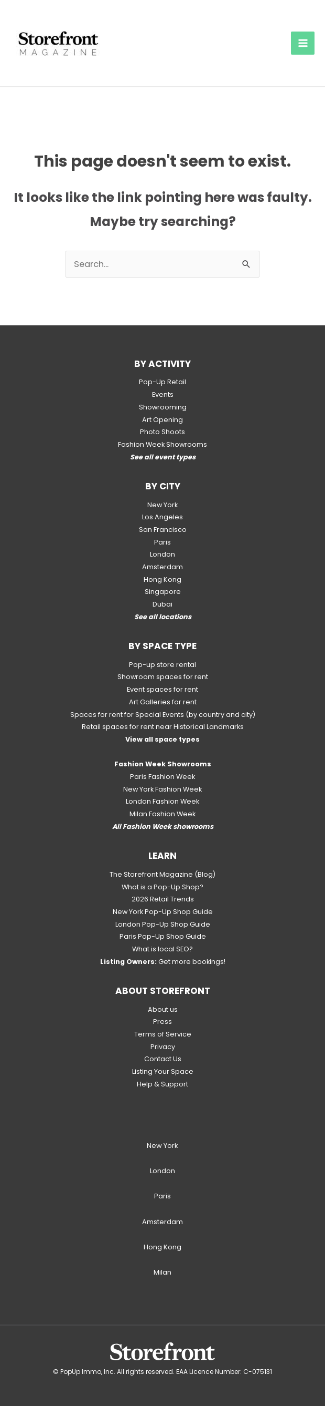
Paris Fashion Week (162, 776)
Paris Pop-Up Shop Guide (163, 936)
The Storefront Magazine (151, 874)
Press (162, 1021)
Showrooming (163, 407)
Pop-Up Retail (162, 381)
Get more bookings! (162, 961)
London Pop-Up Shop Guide (162, 924)
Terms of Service (162, 1034)
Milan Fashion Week (162, 813)
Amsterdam (162, 566)
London (162, 554)
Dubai (162, 604)
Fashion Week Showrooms (162, 444)
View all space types (162, 739)
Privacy (162, 1046)
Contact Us (162, 1058)
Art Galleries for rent (163, 701)
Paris (162, 542)
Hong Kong (162, 579)
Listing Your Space (162, 1071)
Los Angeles (162, 516)
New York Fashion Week (162, 789)
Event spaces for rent (162, 689)
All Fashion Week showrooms (162, 826)
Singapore (163, 591)
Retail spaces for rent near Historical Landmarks (163, 726)
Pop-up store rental (162, 664)
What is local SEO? (162, 949)
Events (163, 394)
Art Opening (162, 419)
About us (163, 1009)
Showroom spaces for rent (162, 676)
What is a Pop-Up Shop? (162, 886)
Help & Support (162, 1084)
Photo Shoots (162, 431)
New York (162, 504)
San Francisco (163, 529)
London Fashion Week (162, 801)
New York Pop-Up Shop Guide (163, 911)
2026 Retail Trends (163, 899)
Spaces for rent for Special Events (127, 714)
